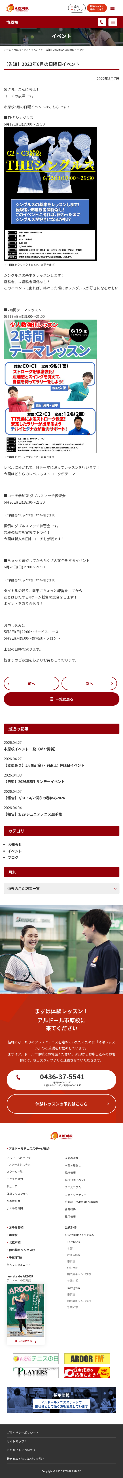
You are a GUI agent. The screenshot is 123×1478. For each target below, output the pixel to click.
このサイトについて (20, 1450)
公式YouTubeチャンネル (79, 1235)
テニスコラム (73, 1187)
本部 (69, 1248)
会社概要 (70, 1209)
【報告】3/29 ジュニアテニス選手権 (33, 814)
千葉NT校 (15, 1257)
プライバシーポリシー (21, 1432)
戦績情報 (70, 1172)
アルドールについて (19, 1158)
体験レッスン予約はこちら (97, 7)
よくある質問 (15, 1208)
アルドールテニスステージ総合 (29, 1148)
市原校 (12, 22)
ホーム (7, 49)
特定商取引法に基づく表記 (24, 1459)
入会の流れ (71, 1158)
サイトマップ (15, 1441)
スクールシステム (19, 1164)
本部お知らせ (73, 1165)
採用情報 (70, 1216)
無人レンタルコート (19, 1265)
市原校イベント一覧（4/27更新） (31, 749)
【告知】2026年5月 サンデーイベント (34, 781)
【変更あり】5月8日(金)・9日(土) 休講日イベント (44, 765)
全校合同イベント (75, 1180)
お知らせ (15, 844)
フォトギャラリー (75, 1194)
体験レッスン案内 (17, 1193)
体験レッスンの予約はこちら (61, 1104)
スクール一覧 (15, 1171)
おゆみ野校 (16, 1227)
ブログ (13, 857)
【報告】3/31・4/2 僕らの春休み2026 (34, 797)
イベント (36, 49)
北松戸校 (15, 1242)
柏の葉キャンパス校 (22, 1250)
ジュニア (12, 1186)
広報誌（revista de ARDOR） (82, 1202)
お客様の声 (13, 1201)
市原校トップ (21, 49)
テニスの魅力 (15, 1179)
